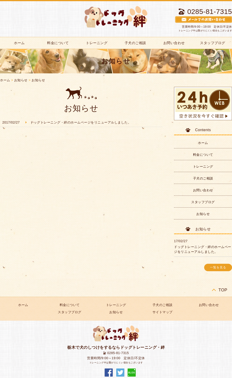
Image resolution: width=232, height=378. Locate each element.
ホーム (5, 80)
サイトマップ (162, 312)
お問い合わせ (174, 43)
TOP (222, 290)
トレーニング (96, 43)
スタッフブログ (203, 202)
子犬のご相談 (135, 43)
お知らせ (21, 80)
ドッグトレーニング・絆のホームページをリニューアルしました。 (80, 122)
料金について (58, 43)
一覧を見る (218, 267)
